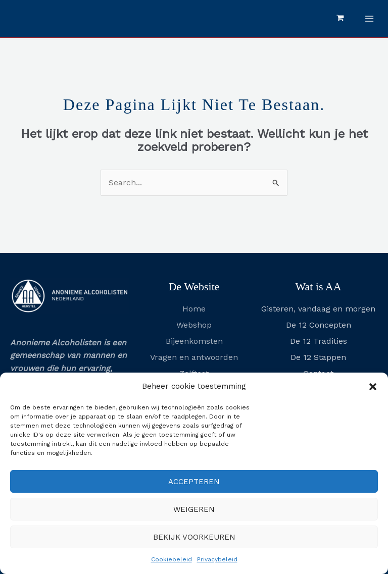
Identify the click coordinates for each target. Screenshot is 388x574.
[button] (373, 387)
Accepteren (194, 481)
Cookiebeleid (171, 559)
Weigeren (194, 509)
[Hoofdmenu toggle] (369, 18)
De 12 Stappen (318, 357)
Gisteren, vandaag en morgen (318, 309)
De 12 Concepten (318, 325)
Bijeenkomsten (194, 341)
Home (194, 309)
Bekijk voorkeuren (194, 537)
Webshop (194, 325)
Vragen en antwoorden (194, 357)
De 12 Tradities (318, 341)
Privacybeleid (217, 559)
